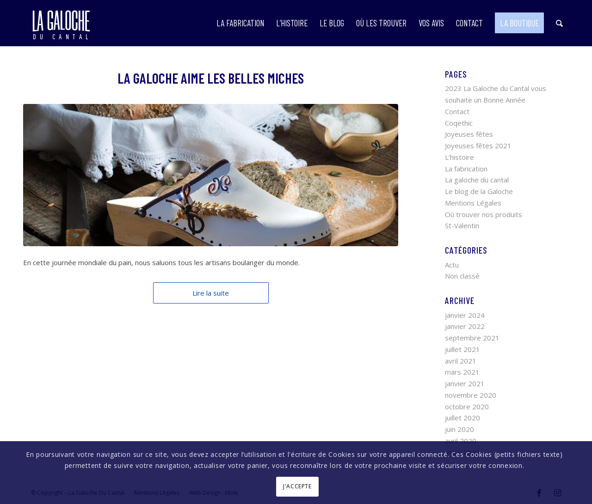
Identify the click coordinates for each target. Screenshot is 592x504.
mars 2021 (462, 371)
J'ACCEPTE (297, 486)
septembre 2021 (472, 337)
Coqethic (459, 123)
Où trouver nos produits (483, 214)
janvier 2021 (465, 383)
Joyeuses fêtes (469, 134)
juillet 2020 (462, 417)
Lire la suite (210, 293)
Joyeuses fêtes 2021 (478, 145)
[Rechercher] (559, 23)
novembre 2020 (470, 395)
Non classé (462, 275)
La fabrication (466, 168)
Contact (457, 111)
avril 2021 (460, 360)
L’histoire (459, 157)
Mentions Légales (473, 202)
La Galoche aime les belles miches (210, 78)
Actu (452, 264)
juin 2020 (459, 429)
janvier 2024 (465, 315)
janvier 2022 (465, 326)
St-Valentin (462, 225)
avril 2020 (460, 440)
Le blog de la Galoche (479, 191)
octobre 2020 (467, 406)
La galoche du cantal (477, 179)
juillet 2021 (462, 349)
